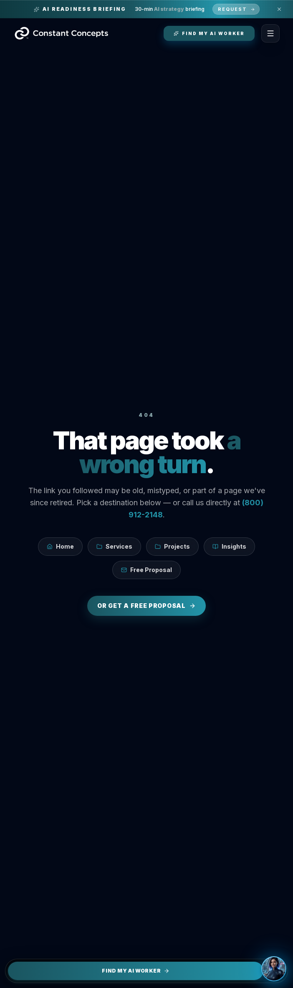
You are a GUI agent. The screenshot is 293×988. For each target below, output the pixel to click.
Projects (172, 546)
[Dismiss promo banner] (279, 9)
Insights (229, 546)
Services (114, 546)
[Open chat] (273, 968)
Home (60, 546)
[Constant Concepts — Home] (61, 33)
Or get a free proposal (146, 605)
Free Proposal (146, 569)
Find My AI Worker (135, 971)
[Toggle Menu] (270, 33)
